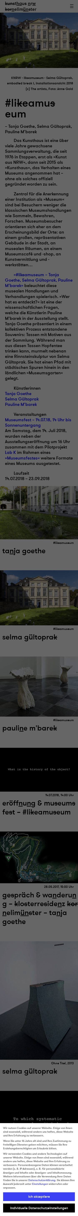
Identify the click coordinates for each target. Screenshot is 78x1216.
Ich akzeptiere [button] (39, 1196)
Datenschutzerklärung (41, 1180)
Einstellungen (40, 1184)
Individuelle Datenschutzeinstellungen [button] (39, 1208)
